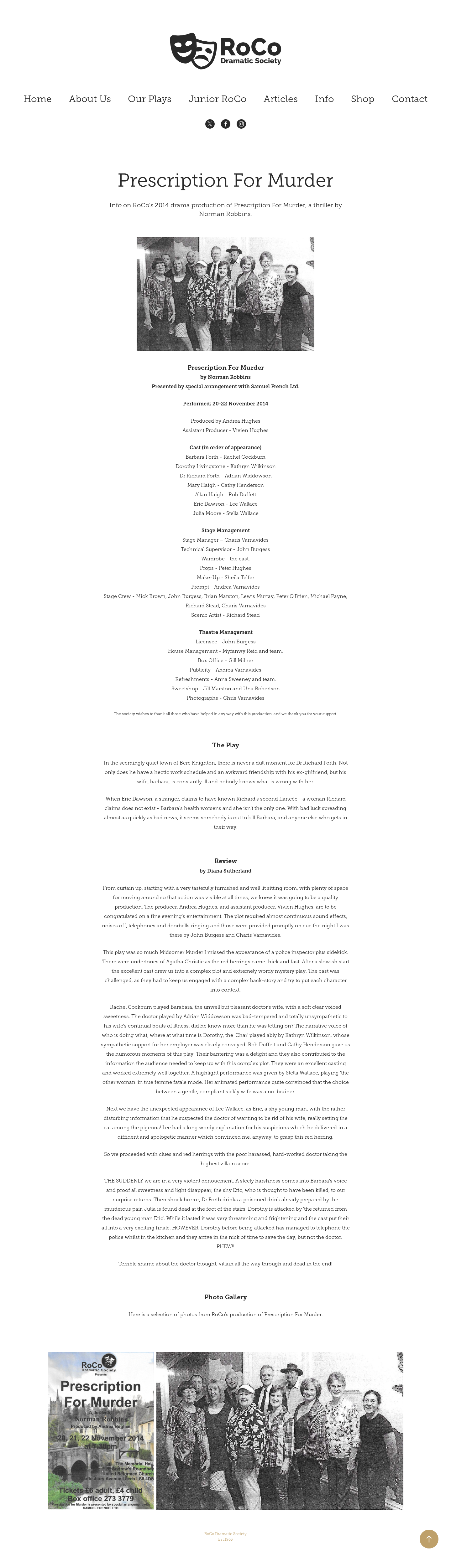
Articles (281, 99)
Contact (409, 99)
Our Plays (149, 99)
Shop (363, 99)
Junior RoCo (218, 99)
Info (324, 99)
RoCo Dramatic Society (225, 1537)
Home (38, 99)
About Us (90, 99)
